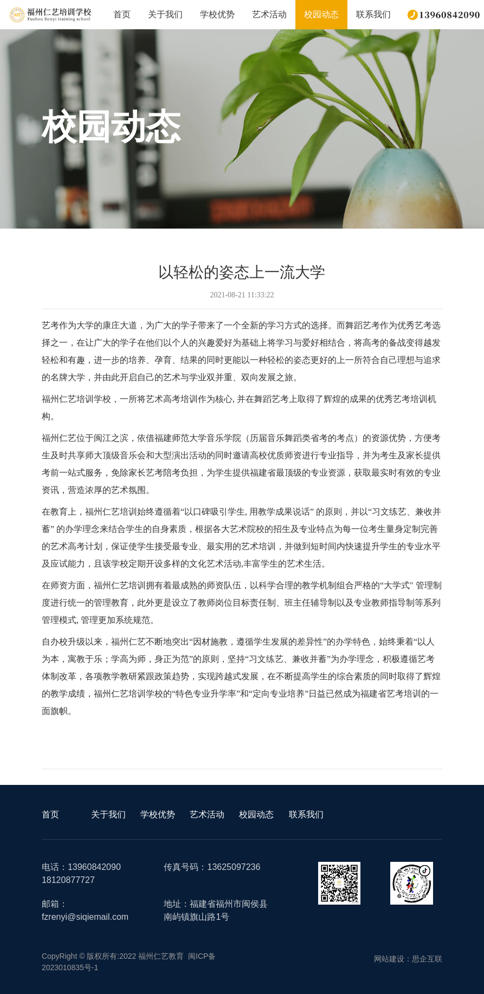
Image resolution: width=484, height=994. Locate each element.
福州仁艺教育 (161, 956)
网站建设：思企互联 (408, 958)
